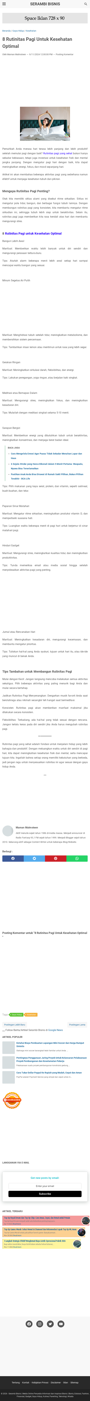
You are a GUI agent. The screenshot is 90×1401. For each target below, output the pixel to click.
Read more (17, 1224)
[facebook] (13, 858)
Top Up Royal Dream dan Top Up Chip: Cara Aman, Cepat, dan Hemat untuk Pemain (37, 1218)
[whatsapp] (77, 858)
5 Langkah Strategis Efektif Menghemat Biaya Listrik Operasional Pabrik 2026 (34, 1241)
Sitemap (74, 1382)
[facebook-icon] (29, 1324)
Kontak (25, 1382)
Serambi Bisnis (45, 4)
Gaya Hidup (17, 1015)
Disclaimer (56, 1382)
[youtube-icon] (61, 1324)
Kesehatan (31, 1015)
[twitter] (34, 858)
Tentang (16, 1382)
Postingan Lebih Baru (14, 1024)
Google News (55, 1030)
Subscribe (45, 1194)
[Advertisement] (45, 82)
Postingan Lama (77, 1024)
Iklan (65, 1382)
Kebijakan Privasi (40, 1382)
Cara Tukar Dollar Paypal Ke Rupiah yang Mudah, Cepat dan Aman (49, 1072)
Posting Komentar (64, 54)
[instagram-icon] (39, 1324)
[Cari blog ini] (86, 4)
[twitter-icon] (50, 1324)
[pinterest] (55, 858)
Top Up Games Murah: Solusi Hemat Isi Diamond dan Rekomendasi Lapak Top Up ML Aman (40, 1229)
